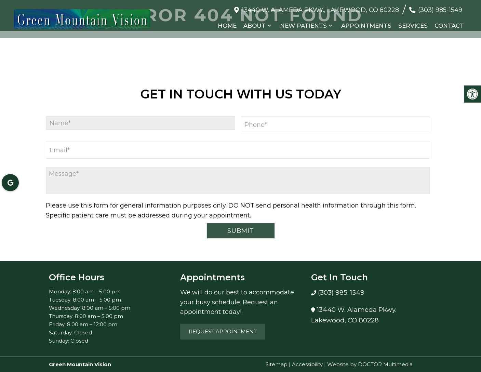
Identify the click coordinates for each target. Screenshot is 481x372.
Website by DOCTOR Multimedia (370, 364)
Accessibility (307, 364)
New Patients (303, 25)
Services (413, 25)
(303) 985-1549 (440, 10)
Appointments (366, 25)
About (254, 25)
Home (227, 25)
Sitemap (277, 364)
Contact (449, 25)
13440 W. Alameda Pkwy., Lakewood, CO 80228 (320, 10)
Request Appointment (223, 331)
